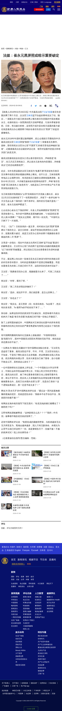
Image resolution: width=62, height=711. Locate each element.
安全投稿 (52, 683)
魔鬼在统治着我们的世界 (47, 647)
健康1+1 (50, 597)
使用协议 (43, 683)
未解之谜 (38, 597)
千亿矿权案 (47, 112)
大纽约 (12, 547)
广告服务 (5, 686)
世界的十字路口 (28, 620)
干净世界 (37, 690)
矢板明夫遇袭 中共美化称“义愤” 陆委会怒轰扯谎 (21, 507)
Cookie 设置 (31, 709)
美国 (12, 579)
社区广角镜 (15, 620)
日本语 (42, 550)
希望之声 (46, 690)
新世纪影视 (45, 693)
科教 (27, 579)
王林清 (29, 115)
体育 (32, 579)
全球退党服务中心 (8, 693)
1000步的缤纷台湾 (21, 660)
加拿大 (19, 547)
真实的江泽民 (43, 653)
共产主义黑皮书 (43, 662)
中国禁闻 (14, 603)
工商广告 (41, 674)
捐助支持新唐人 (18, 564)
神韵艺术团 (16, 690)
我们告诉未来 (43, 636)
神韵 (11, 2)
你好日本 (18, 639)
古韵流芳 (38, 603)
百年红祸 (41, 656)
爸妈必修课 (39, 611)
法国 (45, 547)
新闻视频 (15, 593)
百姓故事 (41, 665)
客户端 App (25, 686)
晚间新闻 (14, 606)
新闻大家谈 (27, 597)
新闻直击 (14, 608)
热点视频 (23, 583)
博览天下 (49, 583)
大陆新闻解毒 (28, 626)
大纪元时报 (27, 690)
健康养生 (51, 593)
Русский (34, 550)
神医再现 (50, 608)
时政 (21, 49)
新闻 (13, 572)
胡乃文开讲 (51, 603)
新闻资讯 (9, 49)
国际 (12, 576)
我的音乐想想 (20, 665)
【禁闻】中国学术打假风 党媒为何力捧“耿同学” (52, 481)
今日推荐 (41, 583)
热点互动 (26, 600)
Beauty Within (20, 650)
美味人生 (18, 647)
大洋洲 (32, 547)
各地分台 (24, 2)
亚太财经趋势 (16, 623)
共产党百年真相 (43, 642)
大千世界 (18, 653)
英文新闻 (57, 2)
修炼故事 (41, 671)
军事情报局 (27, 614)
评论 (17, 576)
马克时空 (26, 623)
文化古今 (38, 614)
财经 (27, 576)
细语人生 (26, 629)
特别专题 (42, 632)
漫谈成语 (38, 608)
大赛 (17, 2)
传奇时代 (41, 639)
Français (26, 550)
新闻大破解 (27, 611)
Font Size (50, 105)
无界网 (36, 693)
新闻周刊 (14, 611)
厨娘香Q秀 (19, 656)
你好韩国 (18, 642)
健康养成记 (51, 606)
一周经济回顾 (16, 617)
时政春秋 (26, 606)
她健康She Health (53, 600)
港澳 (22, 576)
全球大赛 (30, 586)
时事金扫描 (27, 603)
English (18, 550)
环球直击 (14, 600)
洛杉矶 (26, 547)
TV (49, 9)
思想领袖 (26, 608)
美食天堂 (18, 644)
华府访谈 (14, 614)
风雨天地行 (42, 659)
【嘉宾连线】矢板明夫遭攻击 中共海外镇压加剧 (21, 454)
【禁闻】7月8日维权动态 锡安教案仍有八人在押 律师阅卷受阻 (21, 494)
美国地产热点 (40, 617)
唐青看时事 (27, 617)
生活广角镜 (19, 636)
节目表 (43, 559)
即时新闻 (32, 583)
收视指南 (25, 683)
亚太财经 (14, 626)
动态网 (28, 693)
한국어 (50, 550)
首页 (2, 49)
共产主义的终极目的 (45, 644)
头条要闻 (14, 583)
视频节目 (33, 559)
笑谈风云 (38, 600)
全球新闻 (14, 597)
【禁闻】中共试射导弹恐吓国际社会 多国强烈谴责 (21, 468)
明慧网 (20, 693)
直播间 (52, 559)
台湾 (22, 579)
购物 (29, 564)
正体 (31, 2)
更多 (53, 693)
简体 (36, 2)
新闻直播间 (39, 9)
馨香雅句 (38, 606)
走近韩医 (50, 611)
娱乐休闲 (19, 632)
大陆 (16, 49)
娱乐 (32, 576)
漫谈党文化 (42, 668)
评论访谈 (27, 593)
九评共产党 (42, 650)
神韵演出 (21, 586)
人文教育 (39, 593)
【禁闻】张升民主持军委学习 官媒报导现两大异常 (52, 454)
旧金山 (51, 547)
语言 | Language (45, 2)
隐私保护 (34, 683)
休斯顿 (39, 547)
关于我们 (15, 683)
